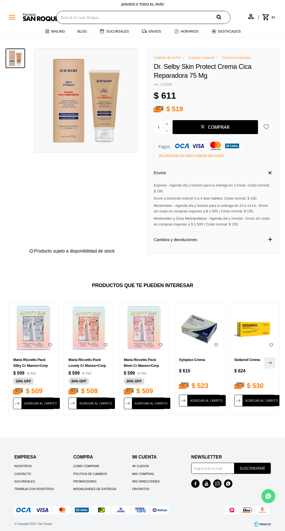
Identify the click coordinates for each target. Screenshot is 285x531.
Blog (82, 31)
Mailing (58, 31)
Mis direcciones (146, 481)
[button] (223, 17)
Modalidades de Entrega (94, 489)
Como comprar (86, 466)
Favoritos (140, 489)
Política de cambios (90, 474)
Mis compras (143, 474)
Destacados (229, 31)
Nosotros (23, 466)
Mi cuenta (140, 466)
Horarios (189, 31)
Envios (155, 31)
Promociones (85, 481)
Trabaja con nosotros (34, 489)
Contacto (22, 474)
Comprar (219, 127)
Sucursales (117, 31)
